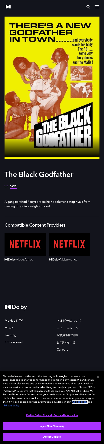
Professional (14, 342)
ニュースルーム (68, 328)
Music (9, 328)
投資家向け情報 (68, 335)
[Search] (88, 6)
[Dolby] (8, 7)
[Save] (11, 187)
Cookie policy (79, 402)
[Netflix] (25, 244)
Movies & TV (14, 320)
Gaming (10, 335)
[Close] (98, 377)
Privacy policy (11, 406)
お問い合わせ (66, 342)
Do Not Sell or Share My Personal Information (52, 415)
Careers (62, 349)
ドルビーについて (69, 320)
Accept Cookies (52, 437)
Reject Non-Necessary (52, 426)
